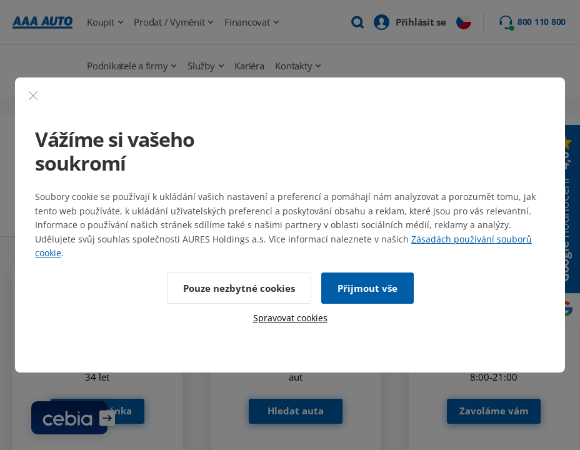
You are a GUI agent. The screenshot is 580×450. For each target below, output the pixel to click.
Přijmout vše (368, 288)
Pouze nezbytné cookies (239, 288)
